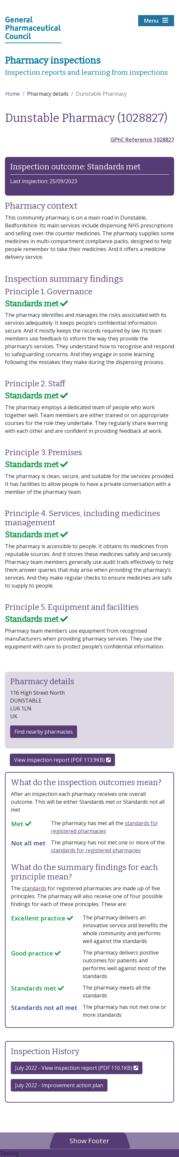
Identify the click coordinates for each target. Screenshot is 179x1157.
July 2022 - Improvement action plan (59, 1085)
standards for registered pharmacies (96, 850)
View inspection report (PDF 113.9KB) (62, 759)
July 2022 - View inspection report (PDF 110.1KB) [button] (76, 1067)
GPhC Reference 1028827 (142, 139)
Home (12, 93)
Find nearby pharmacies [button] (43, 731)
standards (34, 888)
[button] (89, 1140)
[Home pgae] (33, 29)
